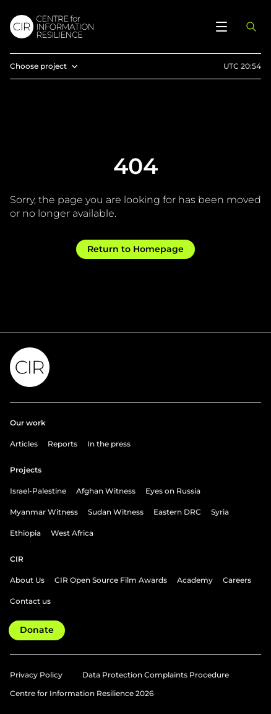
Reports (62, 443)
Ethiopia (25, 533)
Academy (195, 580)
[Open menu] (221, 27)
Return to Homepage (135, 249)
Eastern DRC (177, 511)
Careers (237, 580)
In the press (109, 443)
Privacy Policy (36, 674)
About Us (27, 580)
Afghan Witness (106, 490)
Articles (24, 443)
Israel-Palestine (38, 490)
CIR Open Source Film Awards (110, 580)
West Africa (72, 533)
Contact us (30, 601)
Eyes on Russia (172, 490)
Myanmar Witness (44, 511)
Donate (37, 629)
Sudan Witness (116, 511)
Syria (220, 511)
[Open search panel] (251, 27)
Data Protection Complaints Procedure (155, 674)
